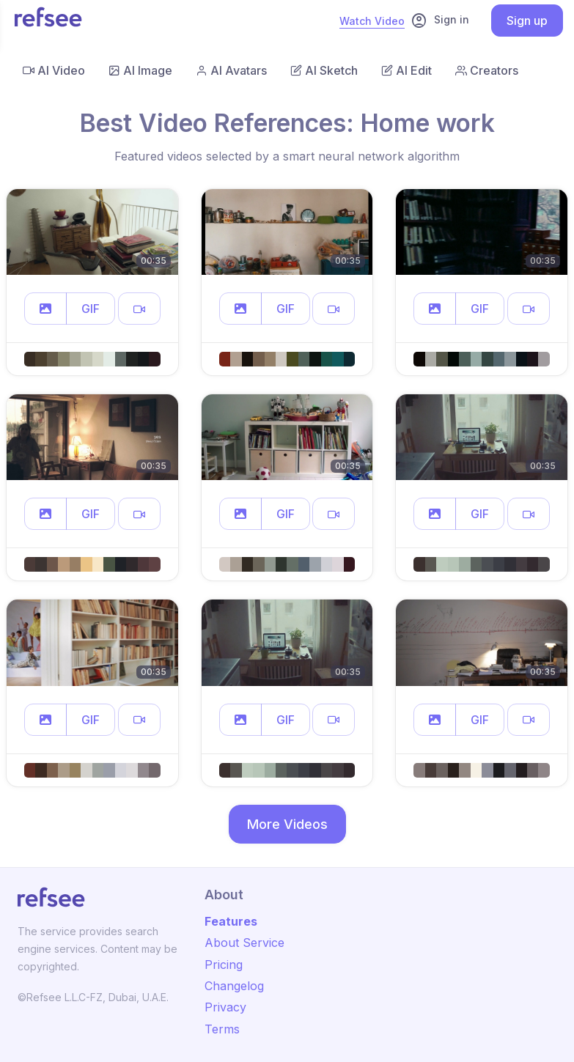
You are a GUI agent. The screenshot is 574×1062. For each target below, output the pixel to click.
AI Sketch (324, 70)
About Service (244, 942)
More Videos (287, 824)
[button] (45, 308)
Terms (222, 1029)
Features (231, 921)
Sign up (527, 20)
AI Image (140, 70)
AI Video (54, 70)
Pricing (224, 964)
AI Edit (406, 70)
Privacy (225, 1007)
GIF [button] (90, 308)
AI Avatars (231, 70)
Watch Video (372, 21)
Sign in (440, 20)
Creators (486, 70)
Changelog (234, 985)
